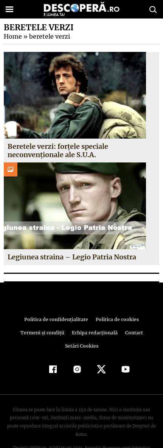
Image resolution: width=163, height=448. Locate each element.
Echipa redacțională (49, 333)
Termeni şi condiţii (140, 319)
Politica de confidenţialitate (32, 319)
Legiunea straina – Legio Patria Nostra (72, 257)
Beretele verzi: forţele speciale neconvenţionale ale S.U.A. (58, 150)
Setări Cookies (120, 333)
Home (12, 36)
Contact (88, 333)
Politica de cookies (91, 319)
